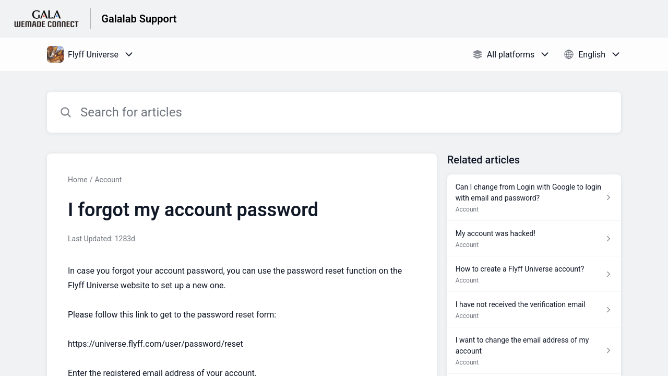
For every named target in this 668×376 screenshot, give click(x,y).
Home (78, 179)
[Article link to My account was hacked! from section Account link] (534, 238)
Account (108, 179)
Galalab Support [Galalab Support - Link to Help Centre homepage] (138, 19)
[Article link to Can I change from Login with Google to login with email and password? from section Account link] (534, 197)
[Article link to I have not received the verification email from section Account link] (534, 309)
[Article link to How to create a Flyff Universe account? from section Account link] (534, 274)
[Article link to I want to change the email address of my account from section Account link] (534, 350)
